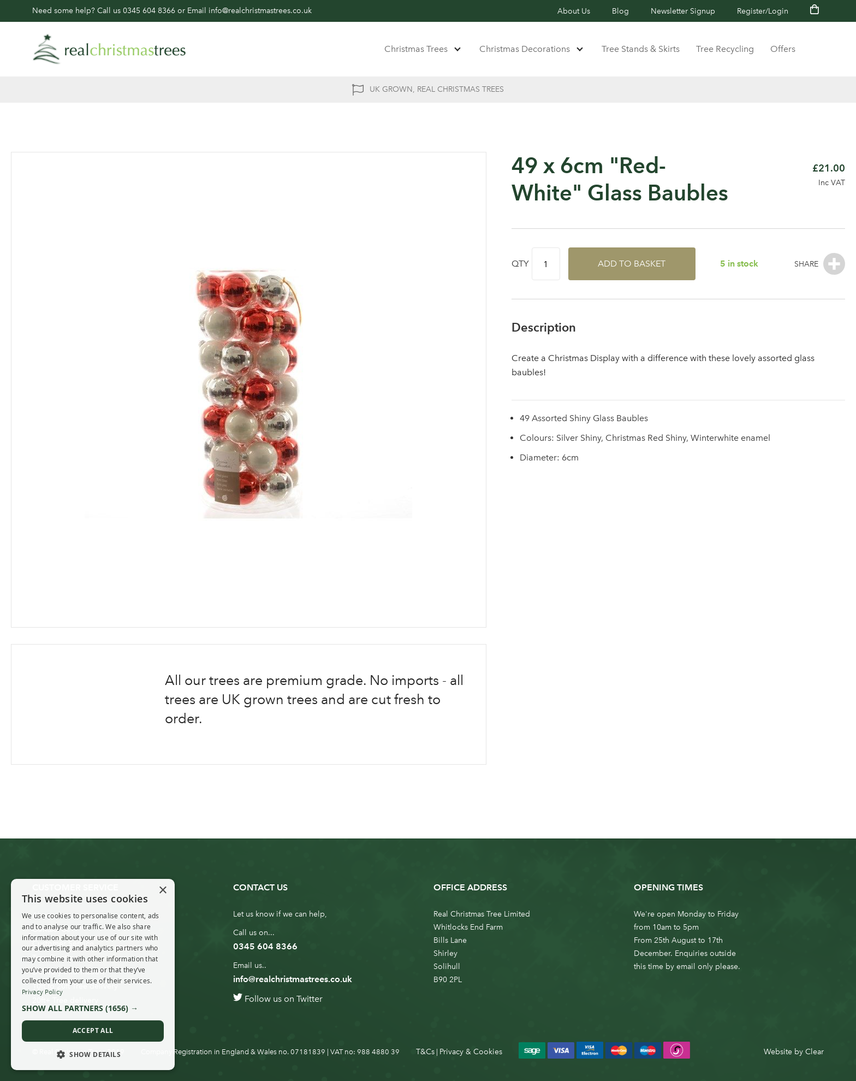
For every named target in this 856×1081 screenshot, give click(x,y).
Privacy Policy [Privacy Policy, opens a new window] (42, 992)
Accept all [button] (93, 1030)
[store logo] (109, 49)
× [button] (162, 891)
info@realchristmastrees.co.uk (260, 10)
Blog (620, 11)
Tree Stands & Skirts (641, 49)
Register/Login (762, 11)
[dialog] (93, 974)
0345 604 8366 (149, 10)
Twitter (309, 999)
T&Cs (425, 1051)
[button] (93, 1008)
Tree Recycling (725, 49)
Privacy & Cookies (470, 1051)
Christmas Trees (416, 49)
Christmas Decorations (524, 49)
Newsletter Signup (683, 11)
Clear (814, 1051)
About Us (573, 11)
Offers (782, 49)
